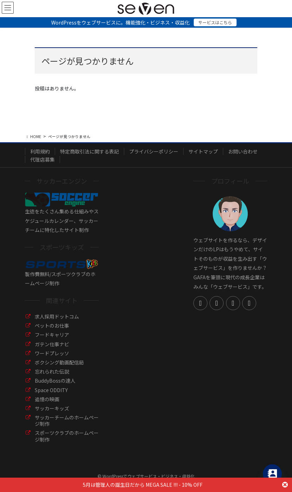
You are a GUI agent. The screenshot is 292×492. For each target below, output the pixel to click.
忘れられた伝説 (52, 371)
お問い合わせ (243, 151)
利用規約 (40, 151)
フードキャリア (52, 334)
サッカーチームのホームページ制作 (67, 420)
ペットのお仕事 (52, 325)
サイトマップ (203, 151)
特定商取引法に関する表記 (89, 151)
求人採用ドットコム (57, 316)
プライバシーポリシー (153, 151)
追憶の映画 (47, 399)
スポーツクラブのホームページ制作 (67, 436)
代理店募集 (42, 159)
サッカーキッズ (52, 408)
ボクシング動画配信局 (59, 362)
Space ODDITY (51, 390)
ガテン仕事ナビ (52, 344)
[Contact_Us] (272, 473)
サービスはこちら (215, 22)
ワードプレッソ (52, 353)
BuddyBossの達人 (55, 380)
